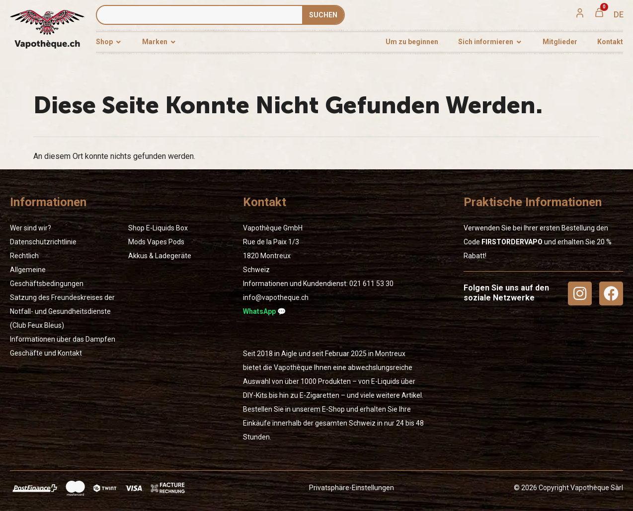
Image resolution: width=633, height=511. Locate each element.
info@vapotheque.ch (276, 297)
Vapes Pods (165, 242)
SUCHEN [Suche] (323, 15)
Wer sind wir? (30, 228)
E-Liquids (160, 228)
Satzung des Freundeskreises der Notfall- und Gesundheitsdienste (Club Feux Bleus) (62, 311)
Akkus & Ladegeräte (159, 256)
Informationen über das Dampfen (62, 339)
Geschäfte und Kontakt (46, 353)
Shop (136, 228)
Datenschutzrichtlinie (43, 242)
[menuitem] (619, 15)
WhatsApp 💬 (264, 311)
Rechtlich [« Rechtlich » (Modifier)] (24, 256)
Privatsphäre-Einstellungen (351, 488)
